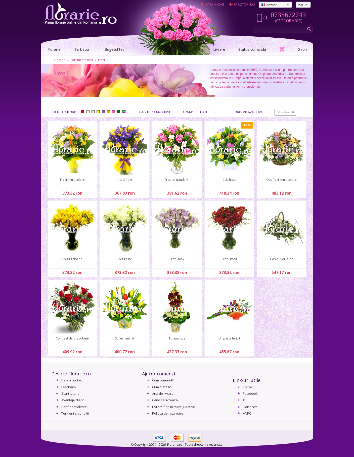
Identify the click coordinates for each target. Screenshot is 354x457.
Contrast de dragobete (72, 338)
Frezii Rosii (229, 259)
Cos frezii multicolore (281, 180)
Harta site (250, 407)
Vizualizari (284, 112)
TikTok (248, 387)
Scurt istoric (70, 393)
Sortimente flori (82, 60)
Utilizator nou (244, 4)
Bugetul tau (114, 49)
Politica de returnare (167, 413)
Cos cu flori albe (281, 259)
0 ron (302, 49)
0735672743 (288, 15)
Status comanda (252, 49)
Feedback (68, 387)
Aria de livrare (162, 393)
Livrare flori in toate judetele (173, 407)
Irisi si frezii (124, 180)
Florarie (59, 60)
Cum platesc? (162, 387)
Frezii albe (124, 259)
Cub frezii (229, 180)
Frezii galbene (72, 259)
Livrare (219, 49)
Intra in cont (214, 4)
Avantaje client (72, 400)
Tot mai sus (177, 338)
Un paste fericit (229, 338)
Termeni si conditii (75, 413)
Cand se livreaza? (165, 400)
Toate (203, 112)
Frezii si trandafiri (177, 180)
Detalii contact (72, 380)
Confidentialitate (74, 407)
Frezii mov (177, 259)
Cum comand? (162, 380)
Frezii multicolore (72, 180)
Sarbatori (83, 49)
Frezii (102, 60)
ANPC (247, 413)
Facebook (250, 393)
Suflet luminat (124, 338)
